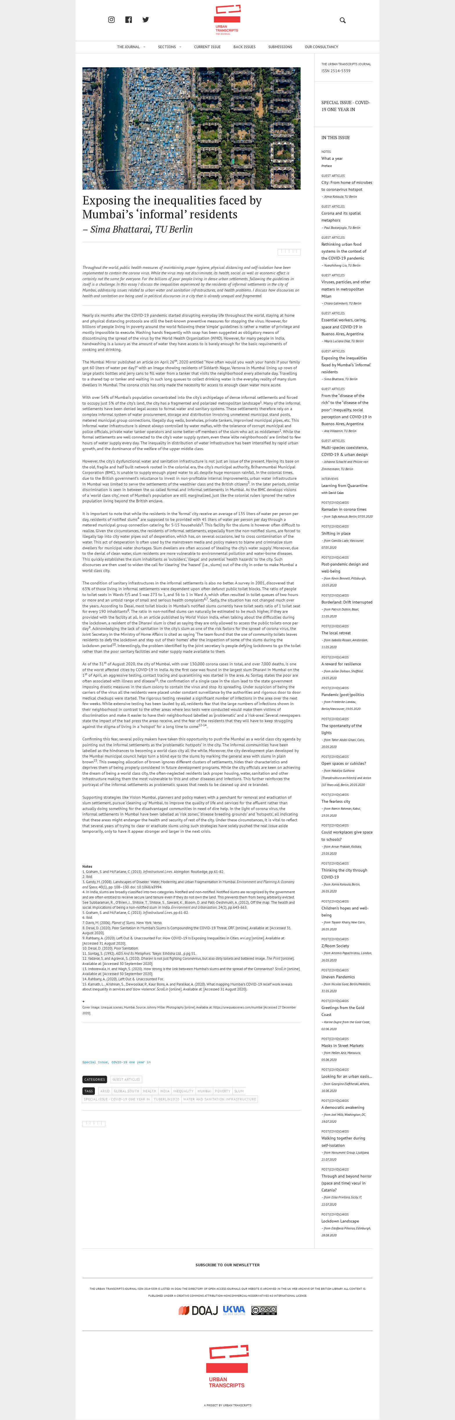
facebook (134, 19)
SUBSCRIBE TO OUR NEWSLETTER (228, 1265)
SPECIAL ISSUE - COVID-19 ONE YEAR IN (117, 1099)
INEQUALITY (183, 1091)
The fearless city (341, 808)
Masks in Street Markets (343, 1052)
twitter (152, 19)
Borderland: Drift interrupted (347, 608)
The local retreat (345, 639)
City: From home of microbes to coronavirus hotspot (347, 189)
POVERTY (222, 1091)
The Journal (128, 47)
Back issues (245, 47)
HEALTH (149, 1091)
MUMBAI (205, 1091)
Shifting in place (343, 540)
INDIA (165, 1091)
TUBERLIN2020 (167, 1099)
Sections (167, 47)
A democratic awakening (344, 1114)
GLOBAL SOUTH (126, 1091)
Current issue (207, 47)
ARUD (105, 1091)
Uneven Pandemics (346, 983)
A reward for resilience (342, 670)
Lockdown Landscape (346, 1227)
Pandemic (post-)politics (343, 701)
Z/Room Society (347, 952)
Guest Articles (126, 1079)
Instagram (117, 19)
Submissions (280, 47)
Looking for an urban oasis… (347, 1083)
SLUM (239, 1091)
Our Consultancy (321, 47)
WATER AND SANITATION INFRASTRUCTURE (219, 1099)
